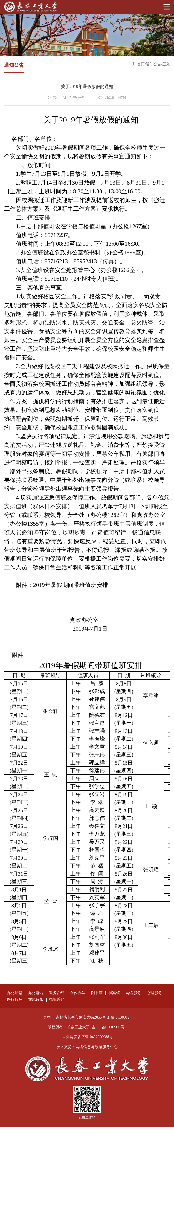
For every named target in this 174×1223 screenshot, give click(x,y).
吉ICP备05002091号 (108, 1027)
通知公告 (153, 65)
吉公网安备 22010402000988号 (87, 1037)
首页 (141, 65)
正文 (166, 65)
